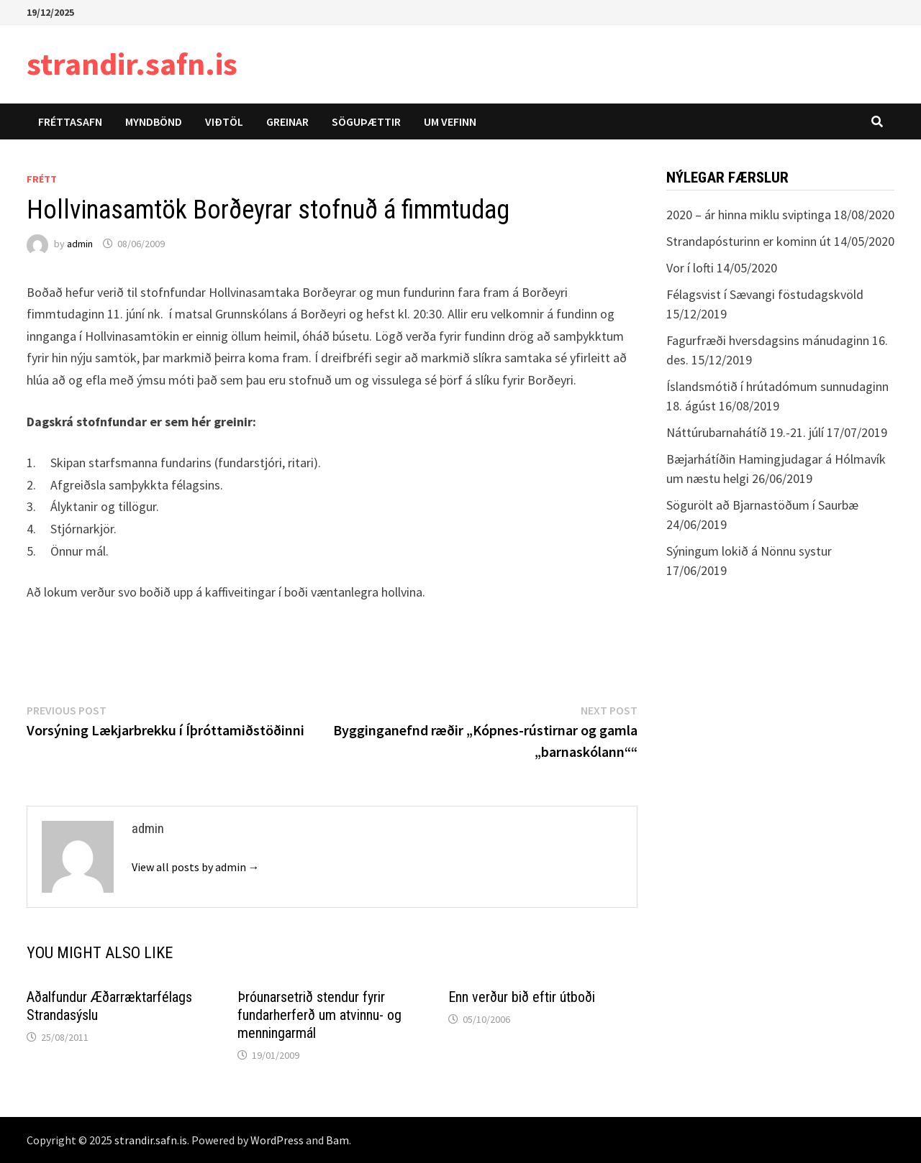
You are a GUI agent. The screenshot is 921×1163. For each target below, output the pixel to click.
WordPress (277, 1140)
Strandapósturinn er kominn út (748, 241)
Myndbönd (153, 121)
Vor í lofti (690, 267)
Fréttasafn (70, 121)
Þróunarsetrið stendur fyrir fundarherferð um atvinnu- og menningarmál (319, 1015)
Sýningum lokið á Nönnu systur (749, 551)
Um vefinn (450, 121)
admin (80, 243)
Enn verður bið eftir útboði (521, 997)
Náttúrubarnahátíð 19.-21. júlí (745, 432)
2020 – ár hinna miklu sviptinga (748, 214)
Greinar (287, 121)
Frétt (42, 179)
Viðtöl (224, 121)
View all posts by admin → (196, 867)
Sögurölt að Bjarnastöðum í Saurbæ (762, 505)
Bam (337, 1140)
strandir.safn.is (132, 63)
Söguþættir (366, 121)
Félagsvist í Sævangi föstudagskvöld (764, 294)
